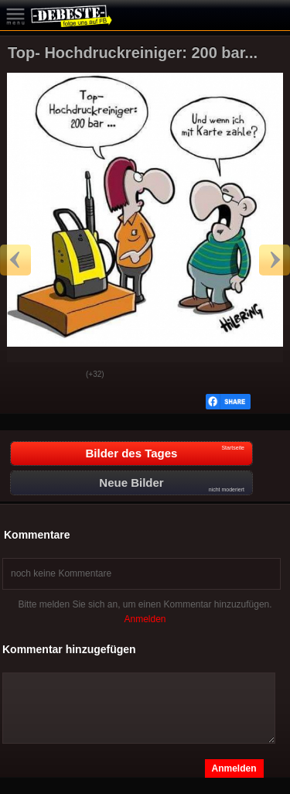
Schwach (62, 375)
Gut (24, 375)
